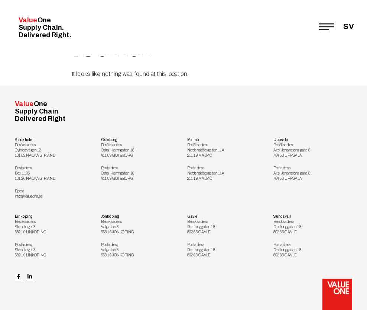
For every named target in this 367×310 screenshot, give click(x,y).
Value (45, 27)
